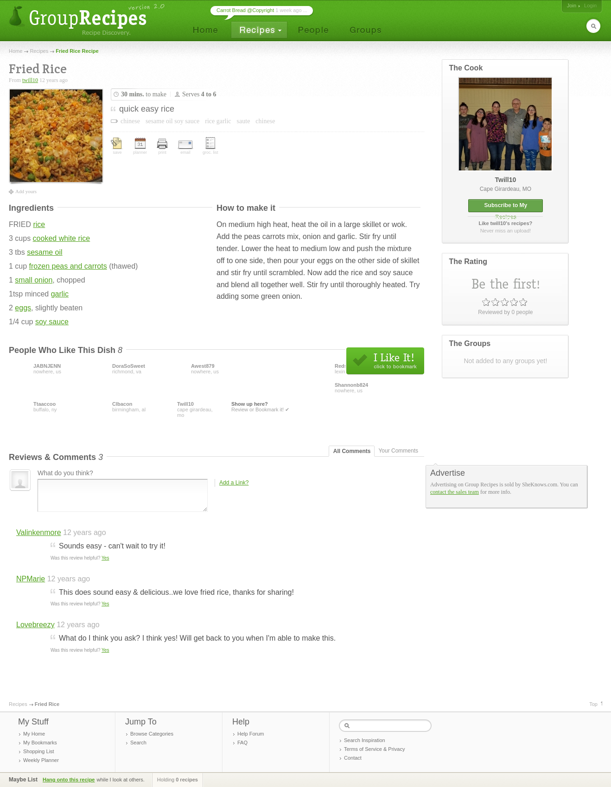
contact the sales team (454, 492)
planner (140, 146)
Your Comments (398, 450)
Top (593, 704)
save (117, 146)
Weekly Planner (41, 760)
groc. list (210, 146)
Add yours (26, 191)
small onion (33, 280)
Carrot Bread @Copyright (245, 10)
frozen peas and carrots (68, 266)
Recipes (39, 51)
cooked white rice (61, 238)
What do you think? (65, 473)
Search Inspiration (364, 740)
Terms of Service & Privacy (374, 749)
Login (590, 5)
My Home (34, 734)
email (185, 147)
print (162, 147)
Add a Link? (233, 482)
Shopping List (38, 751)
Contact (353, 758)
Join (571, 5)
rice (39, 224)
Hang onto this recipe (69, 779)
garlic (60, 294)
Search (138, 742)
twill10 (30, 80)
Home (15, 51)
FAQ (242, 742)
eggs (23, 308)
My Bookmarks (40, 742)
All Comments (352, 451)
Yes (105, 557)
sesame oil (44, 252)
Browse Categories (151, 734)
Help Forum (250, 734)
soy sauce (52, 322)
